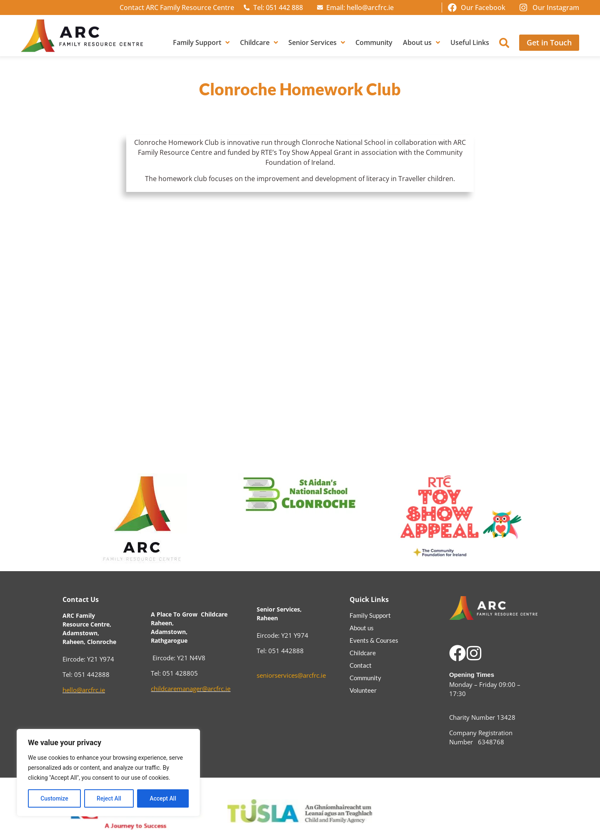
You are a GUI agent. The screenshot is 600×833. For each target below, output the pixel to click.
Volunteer (363, 690)
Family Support (201, 42)
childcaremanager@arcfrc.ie (190, 688)
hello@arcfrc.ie (83, 690)
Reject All (109, 798)
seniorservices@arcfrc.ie (291, 675)
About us (421, 42)
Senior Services (316, 42)
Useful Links (469, 42)
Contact (361, 665)
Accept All (163, 798)
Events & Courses (374, 640)
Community (373, 42)
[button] (504, 43)
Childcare (259, 42)
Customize (54, 798)
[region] (108, 772)
